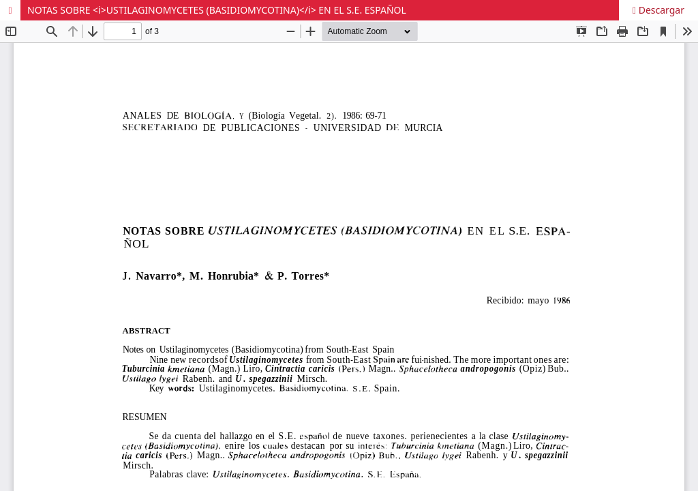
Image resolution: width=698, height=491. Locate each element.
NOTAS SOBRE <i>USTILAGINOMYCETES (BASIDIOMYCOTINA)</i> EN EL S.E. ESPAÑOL (216, 9)
